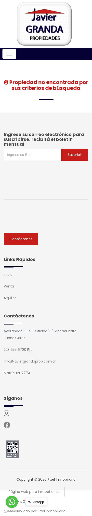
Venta (9, 286)
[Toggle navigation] (9, 54)
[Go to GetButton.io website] (12, 511)
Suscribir (75, 154)
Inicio (8, 274)
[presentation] (41, 170)
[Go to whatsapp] (12, 502)
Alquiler (10, 298)
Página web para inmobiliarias (34, 491)
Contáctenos (21, 239)
